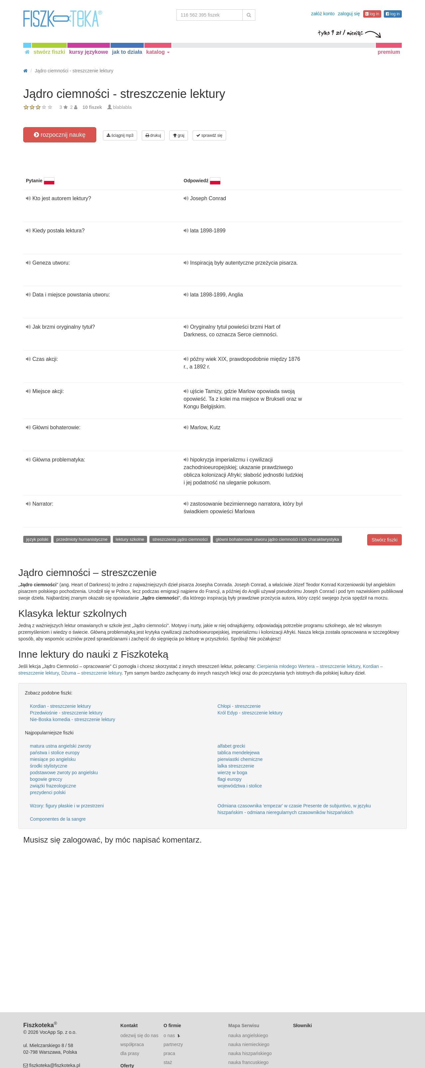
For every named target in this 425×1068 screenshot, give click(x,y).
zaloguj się (349, 13)
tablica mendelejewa (238, 752)
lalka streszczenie (235, 766)
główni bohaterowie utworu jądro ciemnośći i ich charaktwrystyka (277, 539)
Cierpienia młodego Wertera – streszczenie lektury (308, 666)
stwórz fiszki (49, 52)
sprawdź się (209, 135)
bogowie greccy (46, 779)
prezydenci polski (47, 792)
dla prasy (130, 1053)
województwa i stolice (239, 785)
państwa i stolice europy (54, 752)
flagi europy (229, 779)
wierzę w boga (232, 772)
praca (169, 1053)
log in (372, 14)
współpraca (132, 1044)
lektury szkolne (130, 539)
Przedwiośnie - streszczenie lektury (66, 712)
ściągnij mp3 (120, 135)
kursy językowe (88, 52)
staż (167, 1062)
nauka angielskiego (248, 1035)
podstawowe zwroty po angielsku (64, 772)
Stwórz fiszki (384, 539)
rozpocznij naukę (59, 134)
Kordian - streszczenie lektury (60, 706)
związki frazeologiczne (53, 785)
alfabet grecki (231, 746)
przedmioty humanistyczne (82, 539)
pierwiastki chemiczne (240, 759)
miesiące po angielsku (53, 759)
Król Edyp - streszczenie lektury (250, 712)
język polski (37, 539)
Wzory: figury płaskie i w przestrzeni (67, 805)
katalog (157, 52)
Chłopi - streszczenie (239, 706)
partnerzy (173, 1044)
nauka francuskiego (248, 1062)
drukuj (153, 135)
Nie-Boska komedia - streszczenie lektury (72, 719)
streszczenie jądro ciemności (180, 539)
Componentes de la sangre (58, 819)
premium (389, 52)
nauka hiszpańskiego (250, 1053)
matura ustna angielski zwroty (60, 746)
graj (178, 135)
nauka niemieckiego (248, 1044)
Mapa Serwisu (243, 1025)
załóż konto (323, 13)
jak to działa (127, 52)
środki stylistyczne (48, 766)
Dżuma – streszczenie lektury (91, 673)
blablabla (122, 107)
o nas (169, 1035)
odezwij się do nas (139, 1035)
